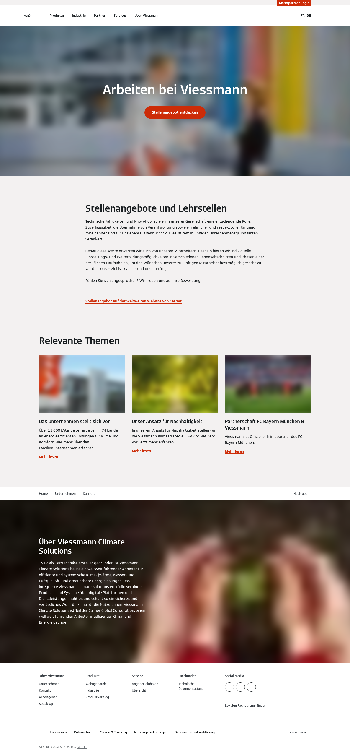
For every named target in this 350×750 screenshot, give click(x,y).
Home (43, 494)
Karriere (89, 494)
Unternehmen (65, 494)
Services (120, 15)
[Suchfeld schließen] (293, 15)
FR (303, 15)
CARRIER (82, 747)
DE (309, 15)
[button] (302, 494)
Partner (100, 15)
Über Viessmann (147, 15)
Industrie (79, 15)
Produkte (57, 15)
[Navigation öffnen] (27, 15)
